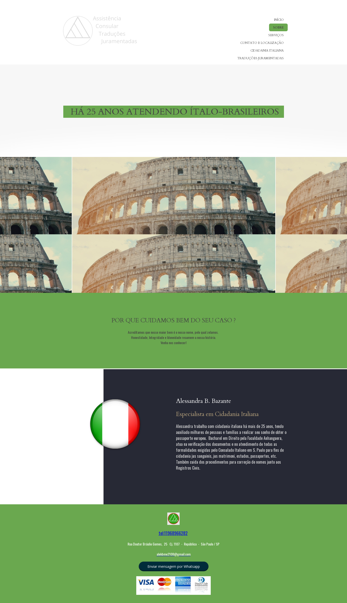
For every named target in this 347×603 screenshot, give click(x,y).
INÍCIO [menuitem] (279, 20)
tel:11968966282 (173, 533)
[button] (173, 566)
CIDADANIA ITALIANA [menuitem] (267, 51)
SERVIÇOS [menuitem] (276, 35)
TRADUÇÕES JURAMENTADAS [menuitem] (260, 58)
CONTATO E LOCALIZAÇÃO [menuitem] (262, 43)
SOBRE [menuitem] (278, 28)
